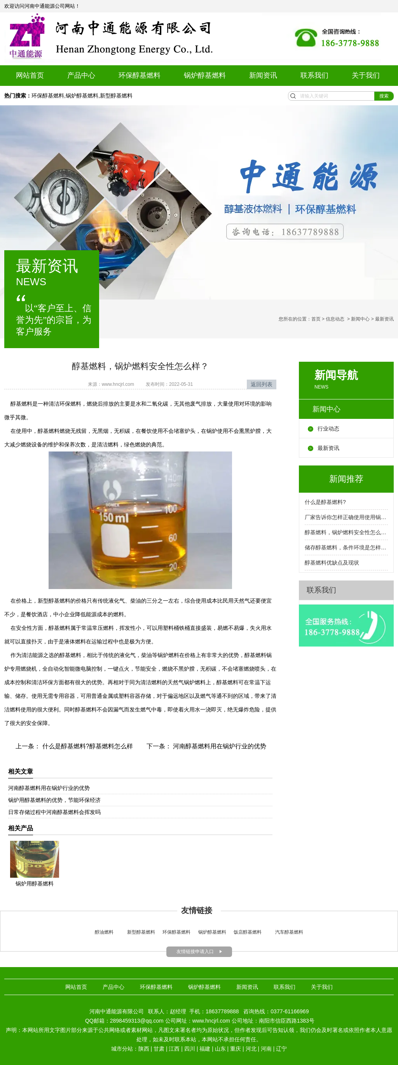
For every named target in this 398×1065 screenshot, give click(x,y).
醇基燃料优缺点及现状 (332, 563)
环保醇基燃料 (140, 75)
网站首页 (30, 75)
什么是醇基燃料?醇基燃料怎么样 (86, 746)
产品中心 (81, 75)
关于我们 (366, 75)
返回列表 (261, 384)
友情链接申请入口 (195, 951)
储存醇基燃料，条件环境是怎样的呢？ (346, 547)
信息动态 (335, 319)
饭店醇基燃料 (247, 932)
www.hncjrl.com (118, 384)
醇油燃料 (104, 932)
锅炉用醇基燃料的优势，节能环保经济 (54, 800)
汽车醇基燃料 (289, 932)
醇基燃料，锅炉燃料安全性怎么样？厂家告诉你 (346, 532)
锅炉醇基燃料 (205, 75)
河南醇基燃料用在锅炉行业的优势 (218, 746)
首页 (316, 319)
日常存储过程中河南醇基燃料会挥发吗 (54, 812)
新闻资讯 (263, 75)
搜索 (384, 96)
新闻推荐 (346, 479)
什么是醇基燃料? (325, 502)
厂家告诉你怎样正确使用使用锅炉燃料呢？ (346, 517)
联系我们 (314, 75)
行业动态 (328, 428)
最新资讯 (328, 448)
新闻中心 (360, 319)
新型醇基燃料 (116, 95)
